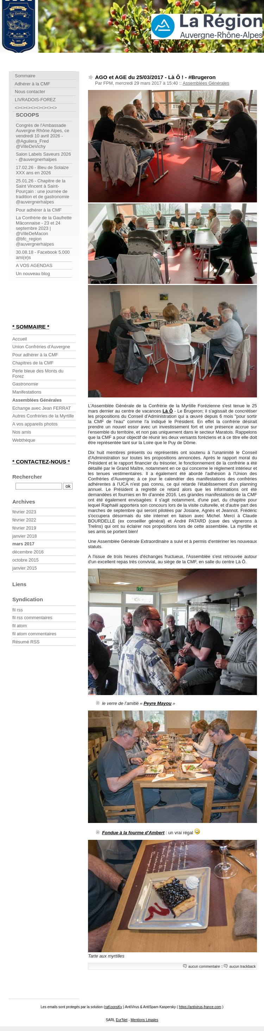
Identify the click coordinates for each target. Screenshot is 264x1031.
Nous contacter (28, 91)
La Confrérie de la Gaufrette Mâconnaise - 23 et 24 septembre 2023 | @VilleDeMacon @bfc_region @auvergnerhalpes (44, 231)
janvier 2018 (24, 536)
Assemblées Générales (206, 83)
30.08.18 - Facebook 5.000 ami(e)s (43, 254)
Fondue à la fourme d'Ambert (133, 832)
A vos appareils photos (35, 424)
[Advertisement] (33, 302)
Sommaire (23, 75)
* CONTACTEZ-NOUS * (41, 462)
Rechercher (27, 477)
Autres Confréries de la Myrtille (43, 416)
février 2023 (24, 511)
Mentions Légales (144, 1020)
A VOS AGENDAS (34, 265)
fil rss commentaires (32, 617)
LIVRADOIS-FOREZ (34, 99)
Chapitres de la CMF (33, 362)
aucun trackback (243, 966)
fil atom (19, 625)
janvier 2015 (24, 568)
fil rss (17, 609)
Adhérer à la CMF (31, 83)
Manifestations (27, 392)
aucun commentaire (204, 966)
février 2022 (24, 520)
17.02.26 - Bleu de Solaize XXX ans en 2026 (42, 170)
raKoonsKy (113, 1007)
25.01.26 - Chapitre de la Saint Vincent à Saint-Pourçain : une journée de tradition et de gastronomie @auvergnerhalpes (42, 191)
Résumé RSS (26, 641)
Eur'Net (121, 1020)
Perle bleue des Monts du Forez (37, 373)
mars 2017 (23, 543)
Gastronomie (25, 384)
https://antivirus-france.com (200, 1007)
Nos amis (21, 432)
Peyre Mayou (157, 703)
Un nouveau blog (33, 273)
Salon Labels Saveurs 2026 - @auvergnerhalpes (43, 156)
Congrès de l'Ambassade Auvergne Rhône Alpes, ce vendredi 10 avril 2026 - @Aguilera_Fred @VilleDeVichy (42, 136)
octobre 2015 (25, 560)
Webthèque (23, 440)
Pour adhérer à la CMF (39, 210)
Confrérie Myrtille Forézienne (44, 39)
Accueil (19, 339)
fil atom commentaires (34, 633)
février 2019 (24, 528)
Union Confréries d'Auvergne (41, 346)
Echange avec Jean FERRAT (41, 408)
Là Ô (168, 411)
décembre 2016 (28, 552)
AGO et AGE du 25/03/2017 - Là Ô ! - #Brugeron (155, 77)
